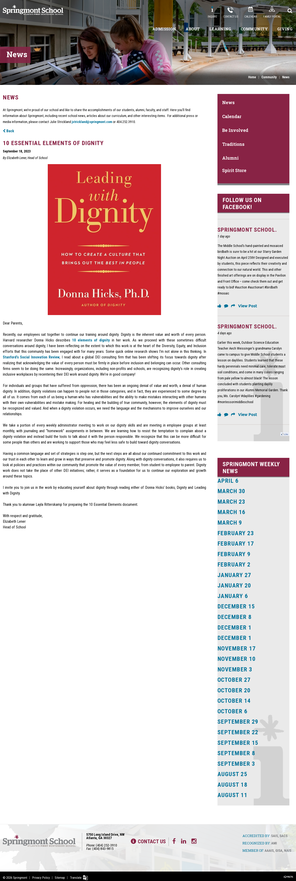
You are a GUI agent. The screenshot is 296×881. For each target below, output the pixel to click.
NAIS (287, 847)
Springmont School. (248, 229)
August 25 (232, 771)
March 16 (231, 512)
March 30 (231, 491)
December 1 (234, 626)
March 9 (230, 522)
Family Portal (272, 16)
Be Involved (235, 130)
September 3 (236, 761)
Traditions (233, 144)
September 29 (237, 719)
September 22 (237, 730)
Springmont (20, 875)
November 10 (236, 657)
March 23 (231, 501)
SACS (284, 833)
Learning (220, 28)
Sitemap (60, 875)
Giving (284, 28)
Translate (77, 875)
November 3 (235, 667)
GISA (278, 847)
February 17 (235, 543)
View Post (247, 306)
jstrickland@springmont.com (92, 122)
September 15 (237, 740)
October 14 (234, 699)
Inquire (212, 16)
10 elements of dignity (91, 340)
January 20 (234, 584)
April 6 (228, 481)
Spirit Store (234, 170)
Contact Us (230, 16)
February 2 (234, 564)
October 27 (234, 678)
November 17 (236, 647)
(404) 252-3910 (106, 842)
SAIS (274, 833)
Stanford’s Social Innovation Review (31, 357)
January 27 (234, 574)
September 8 (236, 750)
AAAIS (269, 847)
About (193, 28)
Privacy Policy (41, 875)
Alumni (230, 158)
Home (251, 77)
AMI (274, 840)
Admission (164, 28)
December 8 (234, 616)
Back (8, 131)
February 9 (234, 553)
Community (254, 28)
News (285, 77)
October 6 (232, 709)
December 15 (236, 605)
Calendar (250, 16)
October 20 (234, 688)
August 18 (232, 782)
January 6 (232, 595)
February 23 (235, 533)
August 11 (232, 792)
